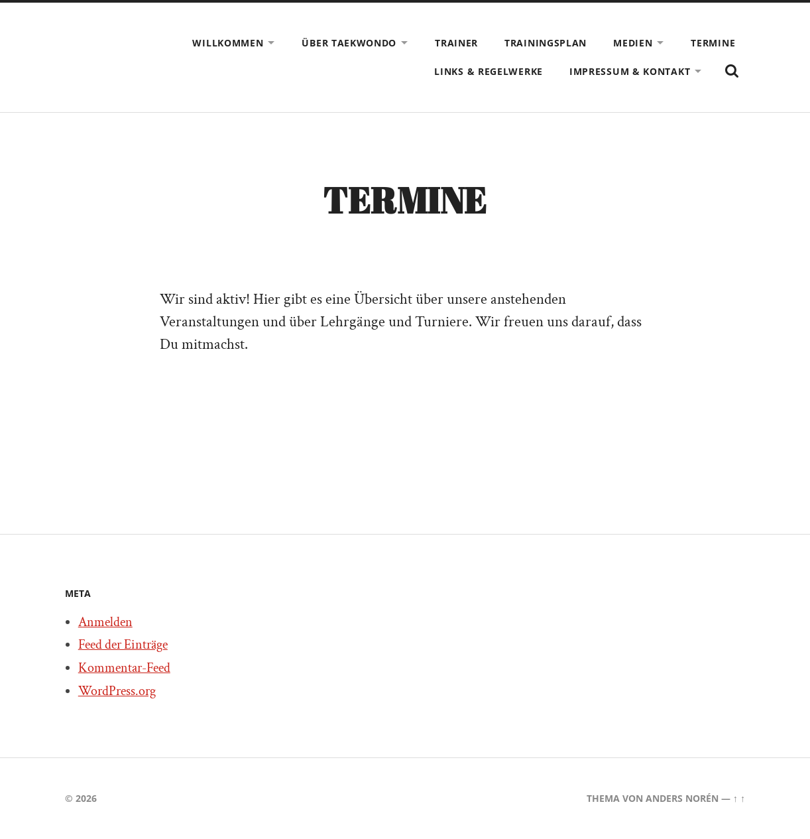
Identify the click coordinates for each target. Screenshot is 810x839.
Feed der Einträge (123, 644)
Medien (632, 42)
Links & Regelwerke (488, 71)
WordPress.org (117, 691)
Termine (713, 42)
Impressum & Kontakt (629, 71)
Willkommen (227, 42)
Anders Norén (682, 798)
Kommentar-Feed (124, 668)
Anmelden (105, 622)
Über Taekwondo (349, 42)
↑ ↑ (739, 798)
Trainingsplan (545, 42)
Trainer (456, 42)
